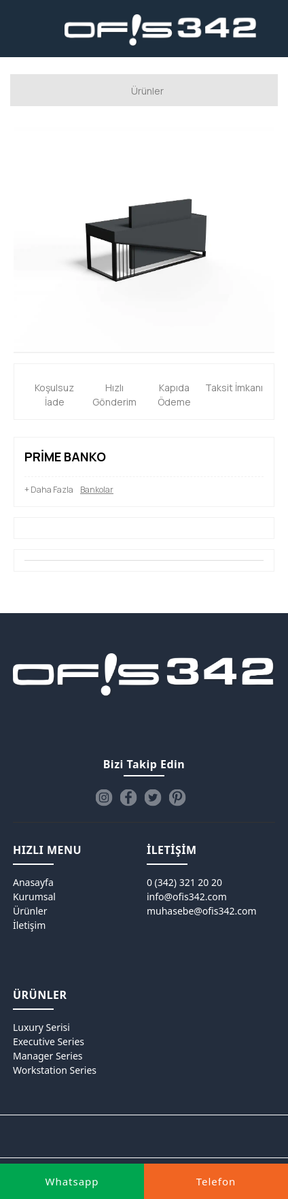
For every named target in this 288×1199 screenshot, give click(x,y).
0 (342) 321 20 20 (184, 882)
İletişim (29, 925)
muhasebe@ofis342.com (202, 910)
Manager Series (48, 1055)
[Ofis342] (161, 30)
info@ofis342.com (187, 896)
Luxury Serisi (41, 1027)
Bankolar (96, 489)
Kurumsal (34, 896)
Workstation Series (54, 1070)
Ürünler (30, 910)
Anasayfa (33, 882)
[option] (144, 239)
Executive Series (48, 1041)
